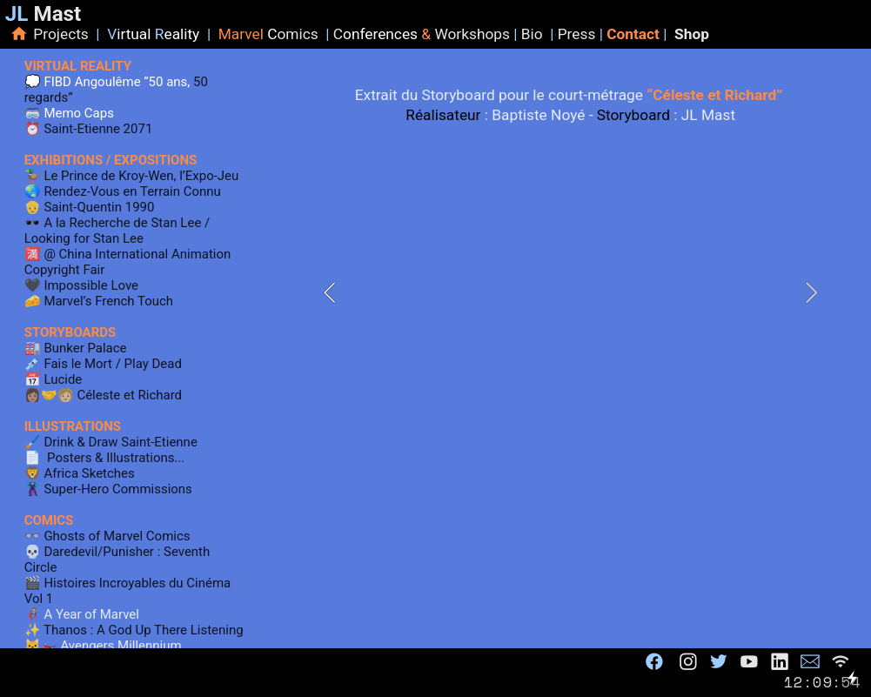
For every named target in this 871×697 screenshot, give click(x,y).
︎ (779, 662)
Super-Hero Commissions (117, 489)
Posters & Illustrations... (115, 458)
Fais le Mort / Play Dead (113, 364)
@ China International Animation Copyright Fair (127, 262)
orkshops (478, 34)
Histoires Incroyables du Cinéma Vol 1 (127, 591)
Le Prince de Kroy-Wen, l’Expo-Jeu (141, 176)
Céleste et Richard (129, 395)
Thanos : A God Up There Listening (142, 630)
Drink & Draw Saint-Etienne (119, 442)
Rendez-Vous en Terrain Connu (132, 191)
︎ (749, 662)
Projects (64, 34)
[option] (570, 292)
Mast (43, 14)
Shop (691, 34)
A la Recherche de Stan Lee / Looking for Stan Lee (117, 230)
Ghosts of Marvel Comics (116, 536)
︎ (688, 662)
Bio (535, 34)
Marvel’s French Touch (107, 301)
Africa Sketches (89, 473)
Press (579, 34)
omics (292, 34)
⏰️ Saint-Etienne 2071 (88, 129)
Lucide (63, 379)
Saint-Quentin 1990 (99, 207)
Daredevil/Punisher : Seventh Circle (117, 559)
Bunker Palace (84, 348)
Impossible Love (91, 285)
